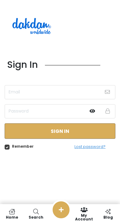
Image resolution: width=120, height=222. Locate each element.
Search (36, 214)
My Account (84, 214)
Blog (108, 214)
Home (12, 214)
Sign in (60, 131)
